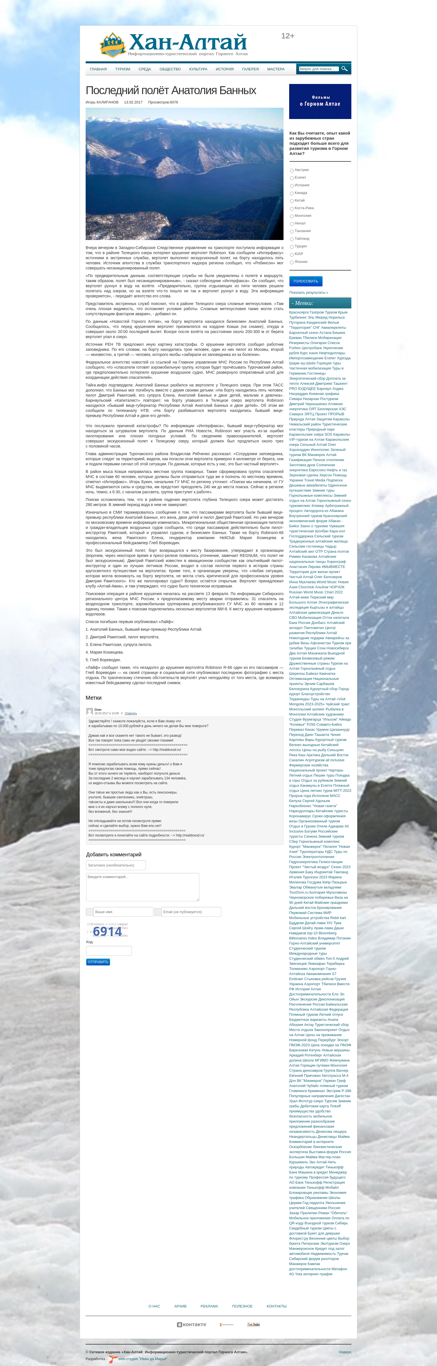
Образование (316, 1198)
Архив (180, 1306)
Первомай (298, 913)
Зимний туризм (331, 836)
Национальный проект (308, 770)
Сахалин (297, 760)
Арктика (313, 755)
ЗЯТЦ (309, 414)
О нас (154, 1306)
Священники (317, 1208)
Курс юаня (309, 353)
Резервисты (299, 343)
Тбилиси (310, 338)
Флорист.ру (299, 1238)
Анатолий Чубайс (304, 1086)
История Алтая (308, 989)
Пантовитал (314, 628)
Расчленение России (307, 1004)
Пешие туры (324, 775)
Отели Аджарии (331, 826)
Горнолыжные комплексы (311, 495)
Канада (298, 193)
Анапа (333, 1019)
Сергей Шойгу (301, 928)
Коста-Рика (302, 208)
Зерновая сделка (304, 475)
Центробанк (312, 348)
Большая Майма (303, 1157)
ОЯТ (313, 409)
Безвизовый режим (318, 658)
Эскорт (343, 1040)
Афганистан (321, 643)
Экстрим (333, 1091)
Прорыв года (300, 796)
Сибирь (341, 1223)
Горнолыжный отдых (318, 668)
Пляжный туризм (304, 1014)
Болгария (318, 892)
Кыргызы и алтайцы (327, 607)
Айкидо (345, 719)
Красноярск (299, 312)
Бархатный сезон (304, 332)
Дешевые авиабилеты (308, 485)
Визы (305, 643)
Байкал (312, 673)
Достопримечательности (310, 994)
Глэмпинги (298, 1091)
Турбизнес (298, 317)
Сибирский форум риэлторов (314, 1259)
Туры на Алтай (324, 699)
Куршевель (299, 1162)
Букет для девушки (324, 1233)
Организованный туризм (319, 821)
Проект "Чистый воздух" (310, 867)
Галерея (250, 69)
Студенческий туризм (307, 948)
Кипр (327, 882)
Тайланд (299, 238)
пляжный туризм (334, 1086)
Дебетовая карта (315, 1106)
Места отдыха (301, 1030)
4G (292, 1274)
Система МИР (320, 913)
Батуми (311, 831)
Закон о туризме (314, 526)
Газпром (317, 312)
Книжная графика (324, 394)
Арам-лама (324, 928)
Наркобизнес (300, 806)
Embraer (296, 979)
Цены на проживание (324, 1035)
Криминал (317, 1091)
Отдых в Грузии (303, 826)
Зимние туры (323, 490)
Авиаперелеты (333, 327)
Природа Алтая (302, 419)
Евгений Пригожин (305, 1075)
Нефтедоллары (332, 353)
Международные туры (308, 953)
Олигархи (319, 343)
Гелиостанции (331, 862)
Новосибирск (338, 648)
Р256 (311, 724)
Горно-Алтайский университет (314, 943)
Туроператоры (312, 852)
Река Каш (297, 755)
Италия (296, 877)
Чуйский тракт (338, 704)
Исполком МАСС (326, 796)
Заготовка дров (302, 465)
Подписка (334, 480)
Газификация (301, 460)
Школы (334, 1198)
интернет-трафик (317, 1274)
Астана (325, 332)
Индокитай (324, 872)
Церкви (296, 1203)
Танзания (300, 231)
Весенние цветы (323, 1238)
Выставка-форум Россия (330, 1152)
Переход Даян (301, 734)
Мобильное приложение (310, 1218)
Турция (298, 246)
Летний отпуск (331, 1014)
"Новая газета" (324, 806)
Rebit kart (338, 918)
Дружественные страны (310, 663)
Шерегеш (297, 673)
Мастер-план (329, 1157)
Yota (299, 1274)
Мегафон (339, 1269)
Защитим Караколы (333, 419)
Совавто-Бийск (329, 724)
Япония (299, 262)
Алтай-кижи (299, 597)
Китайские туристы (332, 811)
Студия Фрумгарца (305, 719)
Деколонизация (331, 999)
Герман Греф (334, 1080)
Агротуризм (315, 760)
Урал (293, 1101)
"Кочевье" (298, 724)
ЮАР (296, 254)
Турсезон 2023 (315, 877)
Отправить (98, 962)
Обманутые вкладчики (322, 887)
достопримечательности (310, 1269)
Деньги (337, 612)
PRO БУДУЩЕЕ (303, 388)
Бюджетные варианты (308, 1019)
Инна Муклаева (303, 582)
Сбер (294, 841)
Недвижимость (324, 1254)
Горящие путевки (315, 1065)
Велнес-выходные (305, 745)
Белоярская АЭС (331, 409)
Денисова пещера (331, 1131)
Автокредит (315, 1167)
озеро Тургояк (325, 1101)
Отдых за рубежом (317, 780)
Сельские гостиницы (307, 546)
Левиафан (317, 963)
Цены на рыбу (314, 750)
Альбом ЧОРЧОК (330, 587)
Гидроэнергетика (304, 862)
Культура (198, 69)
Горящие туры (329, 363)
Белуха (295, 801)
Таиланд (341, 872)
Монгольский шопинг (307, 709)
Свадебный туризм (306, 1228)
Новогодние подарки (307, 638)
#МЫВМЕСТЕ (333, 567)
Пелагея (330, 846)
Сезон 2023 (341, 867)
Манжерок (298, 1264)
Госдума (315, 882)
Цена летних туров (317, 790)
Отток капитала (336, 617)
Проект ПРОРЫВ (329, 414)
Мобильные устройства (309, 918)
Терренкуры (300, 699)
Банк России (300, 623)
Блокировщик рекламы (309, 1192)
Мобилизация (310, 617)
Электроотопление (318, 857)
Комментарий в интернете (311, 1142)
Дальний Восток (335, 755)
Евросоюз (318, 470)
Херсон (326, 475)
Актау (309, 1025)
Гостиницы (317, 373)
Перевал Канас (302, 729)
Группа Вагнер (336, 1070)
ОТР (319, 551)
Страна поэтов (336, 551)
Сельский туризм (328, 536)
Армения (297, 872)
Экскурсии (309, 999)
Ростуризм (329, 399)
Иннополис (320, 450)
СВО (293, 617)
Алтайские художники (325, 714)
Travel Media (315, 480)
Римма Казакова (303, 556)
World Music (327, 582)
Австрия (299, 170)
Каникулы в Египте (317, 785)
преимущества (302, 1111)
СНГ (317, 327)
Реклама (209, 1306)
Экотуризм (329, 1243)
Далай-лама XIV (319, 923)
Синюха (311, 836)
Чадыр (330, 546)
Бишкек (338, 332)
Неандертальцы (303, 1136)
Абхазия (296, 1025)
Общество (170, 69)
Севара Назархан (304, 399)
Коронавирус (300, 816)
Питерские (310, 1243)
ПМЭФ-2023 (300, 1045)
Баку (309, 872)
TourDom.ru (299, 892)
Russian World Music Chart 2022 (316, 592)
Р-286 (346, 1091)
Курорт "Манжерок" (306, 846)
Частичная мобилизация (310, 368)
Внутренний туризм (306, 516)
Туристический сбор (332, 1025)
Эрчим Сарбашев (319, 684)
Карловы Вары (302, 740)
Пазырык (339, 882)
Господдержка (301, 536)
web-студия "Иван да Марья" (138, 1359)
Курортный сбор (324, 689)
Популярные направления (312, 1096)
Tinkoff (335, 1106)
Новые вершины (336, 1050)
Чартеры (335, 770)
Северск (296, 414)
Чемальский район (305, 424)
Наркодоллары (302, 811)
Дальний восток (303, 907)
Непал (298, 223)
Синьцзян (335, 750)
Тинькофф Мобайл (323, 1187)
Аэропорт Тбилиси (320, 984)
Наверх (345, 1352)
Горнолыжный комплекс (319, 841)
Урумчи (323, 729)
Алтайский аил (302, 551)
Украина (296, 984)
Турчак (342, 1254)
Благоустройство (315, 694)
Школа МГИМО (315, 1060)
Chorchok (306, 587)
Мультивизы (336, 892)
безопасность (301, 1116)
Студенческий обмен (307, 958)
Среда (145, 69)
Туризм (122, 69)
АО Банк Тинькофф (306, 1182)
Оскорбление (301, 1147)
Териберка (335, 963)
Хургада (344, 358)
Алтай (331, 455)
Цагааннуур (340, 729)
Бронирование (329, 907)
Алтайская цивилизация (310, 612)
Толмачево (299, 969)
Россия (334, 1208)
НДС (329, 852)
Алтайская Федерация (329, 1009)
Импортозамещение (306, 358)
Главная (98, 69)
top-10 (313, 933)
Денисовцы (328, 1136)
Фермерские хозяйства (308, 765)
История (225, 69)
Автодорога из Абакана (324, 511)
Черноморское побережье (312, 897)
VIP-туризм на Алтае (307, 439)
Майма (344, 1136)
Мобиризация (329, 338)
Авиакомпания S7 (321, 974)
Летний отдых (301, 775)
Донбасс (319, 623)
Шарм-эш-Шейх (303, 363)
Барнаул (324, 388)
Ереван (296, 338)
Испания (299, 185)
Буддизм (297, 923)
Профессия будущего (327, 1177)
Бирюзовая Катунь (305, 1050)
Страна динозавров (306, 1070)
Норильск (336, 317)
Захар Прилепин (303, 1213)
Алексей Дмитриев (316, 383)
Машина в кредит (313, 1172)
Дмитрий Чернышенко (308, 404)
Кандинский (316, 322)
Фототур (305, 1101)
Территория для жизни (309, 572)
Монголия (300, 215)
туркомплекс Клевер (307, 505)
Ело (335, 994)
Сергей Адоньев (316, 801)
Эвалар (296, 887)
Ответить (131, 713)
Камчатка (327, 673)
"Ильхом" (330, 719)
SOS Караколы (337, 434)
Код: (90, 942)
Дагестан (342, 1096)
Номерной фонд (303, 1040)
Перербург (327, 1040)
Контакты (277, 1306)
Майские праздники (331, 902)
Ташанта (322, 734)
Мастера (276, 69)
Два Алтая (298, 653)
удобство (323, 1111)
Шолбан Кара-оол (330, 531)
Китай (297, 200)
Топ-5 (331, 958)
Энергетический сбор (307, 378)
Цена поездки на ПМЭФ (331, 1045)
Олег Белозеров (328, 577)
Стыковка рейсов (319, 979)
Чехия (335, 734)
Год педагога (314, 1203)
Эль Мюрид (318, 317)
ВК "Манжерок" (310, 1080)
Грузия (340, 979)
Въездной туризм (319, 1223)
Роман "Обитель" (332, 1213)
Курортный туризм (331, 740)
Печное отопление (328, 460)
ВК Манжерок (314, 455)
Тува (337, 923)
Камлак (314, 1264)
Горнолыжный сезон (334, 500)
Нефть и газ (337, 470)
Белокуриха (299, 689)
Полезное (242, 1306)
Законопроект (326, 1030)
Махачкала (318, 653)
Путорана (297, 322)
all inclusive (335, 760)
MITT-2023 (342, 790)
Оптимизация (301, 678)
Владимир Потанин (334, 938)
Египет (298, 177)
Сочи (322, 648)
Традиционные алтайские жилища (318, 541)
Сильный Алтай (314, 444)
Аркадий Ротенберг (306, 1055)
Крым (342, 312)
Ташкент (340, 383)
